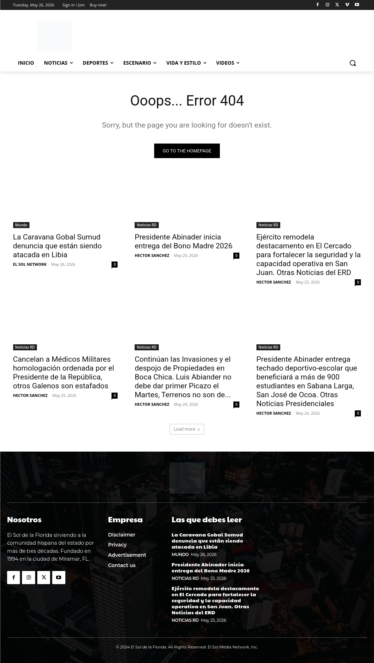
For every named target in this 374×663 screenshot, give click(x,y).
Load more (187, 429)
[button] (352, 62)
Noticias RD (146, 224)
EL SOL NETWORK (30, 264)
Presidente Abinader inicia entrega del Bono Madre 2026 (183, 241)
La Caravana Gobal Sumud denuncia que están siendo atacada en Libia (57, 246)
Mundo (21, 224)
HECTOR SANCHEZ (152, 255)
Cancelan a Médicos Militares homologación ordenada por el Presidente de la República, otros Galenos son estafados (63, 372)
